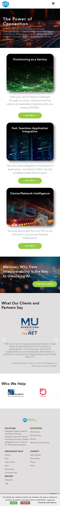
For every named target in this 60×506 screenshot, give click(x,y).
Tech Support (35, 458)
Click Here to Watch (44, 284)
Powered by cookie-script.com (47, 502)
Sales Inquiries (35, 455)
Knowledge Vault (14, 451)
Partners (33, 439)
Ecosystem (36, 428)
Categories (9, 480)
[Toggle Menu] (53, 3)
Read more (51, 500)
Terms (32, 466)
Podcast (8, 455)
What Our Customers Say (39, 443)
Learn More (30, 115)
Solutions (10, 428)
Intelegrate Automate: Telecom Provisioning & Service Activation (17, 438)
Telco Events (9, 469)
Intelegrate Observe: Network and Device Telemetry (16, 432)
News (7, 466)
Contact (34, 451)
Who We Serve (36, 435)
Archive (9, 476)
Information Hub (11, 473)
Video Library (10, 462)
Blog (6, 458)
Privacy (32, 462)
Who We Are (35, 432)
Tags (6, 483)
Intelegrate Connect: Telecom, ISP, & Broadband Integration (16, 443)
